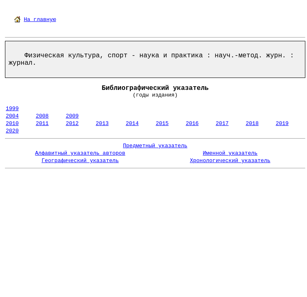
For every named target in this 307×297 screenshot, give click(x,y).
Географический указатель (80, 161)
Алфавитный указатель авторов (80, 153)
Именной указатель (230, 153)
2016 (192, 123)
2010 (12, 123)
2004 (12, 116)
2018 (252, 123)
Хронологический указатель (230, 161)
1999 (12, 109)
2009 (72, 116)
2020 (12, 131)
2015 (162, 123)
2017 (222, 123)
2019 (282, 123)
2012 (72, 123)
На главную (40, 19)
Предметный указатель (155, 146)
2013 (102, 123)
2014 (132, 123)
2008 (42, 116)
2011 (42, 123)
